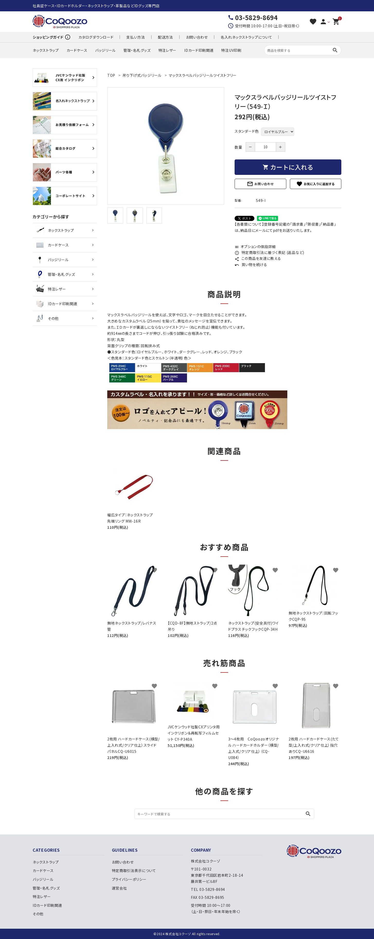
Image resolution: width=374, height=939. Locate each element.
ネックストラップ (46, 50)
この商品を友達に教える (258, 258)
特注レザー (167, 50)
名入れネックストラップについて (246, 37)
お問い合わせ (197, 37)
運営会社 (119, 888)
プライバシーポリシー (129, 879)
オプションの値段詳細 (255, 246)
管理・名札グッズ (137, 50)
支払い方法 (135, 37)
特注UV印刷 (231, 50)
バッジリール (105, 50)
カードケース (77, 50)
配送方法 (165, 37)
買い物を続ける (251, 264)
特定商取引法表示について (134, 870)
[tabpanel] (165, 145)
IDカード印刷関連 (198, 50)
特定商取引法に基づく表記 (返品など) (269, 252)
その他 (47, 318)
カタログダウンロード (95, 37)
